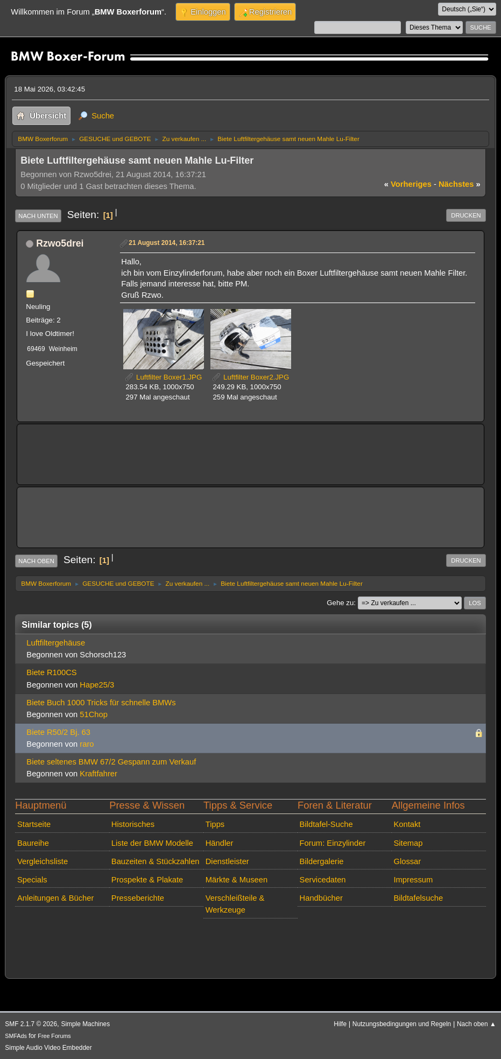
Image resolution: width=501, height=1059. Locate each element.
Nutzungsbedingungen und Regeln (401, 1024)
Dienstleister (227, 861)
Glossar (407, 861)
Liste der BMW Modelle (152, 843)
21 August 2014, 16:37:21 (166, 243)
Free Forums (54, 1036)
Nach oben (36, 561)
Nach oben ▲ (476, 1024)
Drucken (466, 215)
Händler (220, 843)
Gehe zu (340, 603)
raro (87, 744)
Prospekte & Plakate (147, 879)
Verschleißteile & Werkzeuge (235, 904)
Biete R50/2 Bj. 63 (58, 732)
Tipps (215, 824)
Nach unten (38, 216)
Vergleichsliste (42, 861)
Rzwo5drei (59, 243)
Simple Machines (85, 1024)
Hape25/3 (97, 685)
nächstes (460, 184)
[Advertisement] (222, 447)
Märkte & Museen (236, 879)
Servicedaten (323, 879)
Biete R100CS (51, 672)
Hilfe (340, 1024)
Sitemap (407, 843)
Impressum (413, 879)
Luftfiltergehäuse (55, 643)
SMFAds (16, 1036)
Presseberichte (137, 898)
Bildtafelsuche (418, 898)
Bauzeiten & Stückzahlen (155, 861)
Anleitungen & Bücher (55, 898)
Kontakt (406, 824)
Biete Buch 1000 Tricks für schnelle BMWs (100, 702)
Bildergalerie (322, 861)
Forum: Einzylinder (333, 843)
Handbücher (321, 898)
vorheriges (408, 184)
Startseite (34, 824)
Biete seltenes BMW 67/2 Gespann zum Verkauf (111, 762)
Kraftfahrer (98, 773)
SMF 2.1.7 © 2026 (31, 1024)
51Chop (94, 714)
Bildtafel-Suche (326, 824)
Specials (32, 879)
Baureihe (33, 843)
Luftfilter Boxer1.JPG (163, 377)
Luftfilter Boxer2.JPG (251, 377)
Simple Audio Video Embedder (48, 1047)
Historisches (132, 824)
